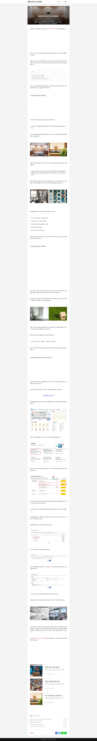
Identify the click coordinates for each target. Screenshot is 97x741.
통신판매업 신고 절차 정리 (34, 722)
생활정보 (66, 1)
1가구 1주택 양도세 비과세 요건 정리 (36, 724)
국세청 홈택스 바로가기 (48, 395)
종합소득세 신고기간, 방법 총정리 (36, 720)
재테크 (59, 1)
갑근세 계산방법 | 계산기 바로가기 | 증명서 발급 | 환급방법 (40, 719)
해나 (56, 739)
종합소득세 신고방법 (34, 2)
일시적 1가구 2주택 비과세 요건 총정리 (37, 726)
